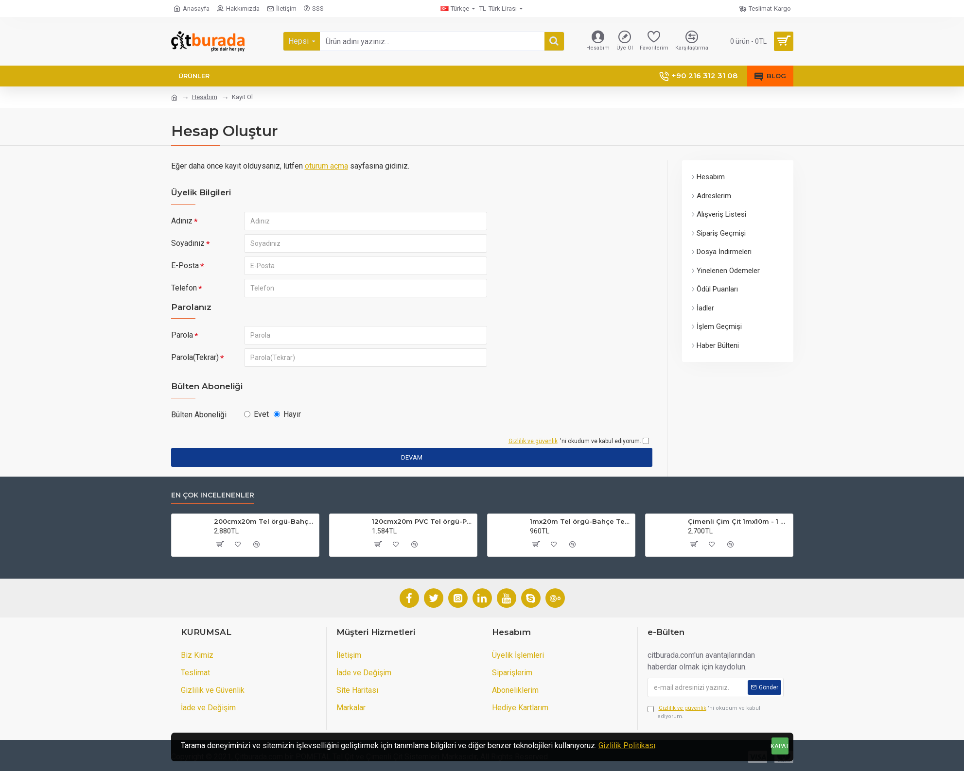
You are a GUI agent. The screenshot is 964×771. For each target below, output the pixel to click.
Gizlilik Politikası (626, 745)
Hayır (287, 414)
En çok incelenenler (212, 495)
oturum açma (326, 166)
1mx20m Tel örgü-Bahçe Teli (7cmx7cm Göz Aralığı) (580, 521)
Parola (182, 335)
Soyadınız (188, 243)
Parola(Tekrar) (195, 357)
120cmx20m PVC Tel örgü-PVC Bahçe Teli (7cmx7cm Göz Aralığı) (422, 521)
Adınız (182, 220)
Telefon (184, 287)
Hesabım (204, 97)
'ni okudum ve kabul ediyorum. (704, 712)
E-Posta (185, 265)
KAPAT (780, 746)
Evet (256, 414)
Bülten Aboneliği (199, 414)
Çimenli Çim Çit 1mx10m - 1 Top (738, 521)
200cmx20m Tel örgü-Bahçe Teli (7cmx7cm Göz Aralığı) (264, 521)
